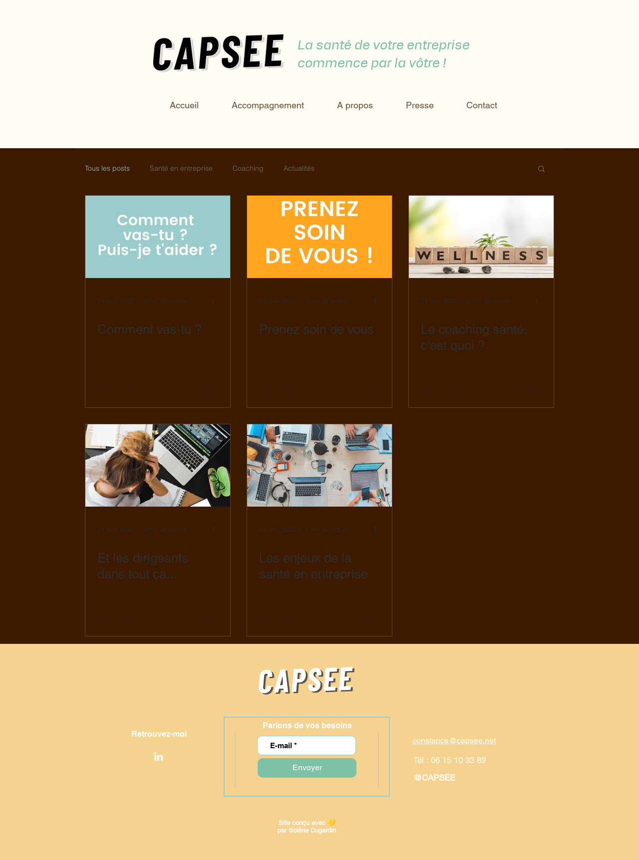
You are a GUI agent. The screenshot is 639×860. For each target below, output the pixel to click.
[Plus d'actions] (217, 300)
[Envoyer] (307, 768)
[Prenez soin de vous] (319, 237)
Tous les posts (107, 168)
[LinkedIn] (158, 756)
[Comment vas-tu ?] (157, 237)
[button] (541, 169)
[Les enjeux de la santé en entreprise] (319, 465)
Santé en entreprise (181, 168)
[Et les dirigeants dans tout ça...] (157, 465)
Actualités (299, 168)
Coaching (248, 168)
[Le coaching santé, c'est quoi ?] (481, 237)
